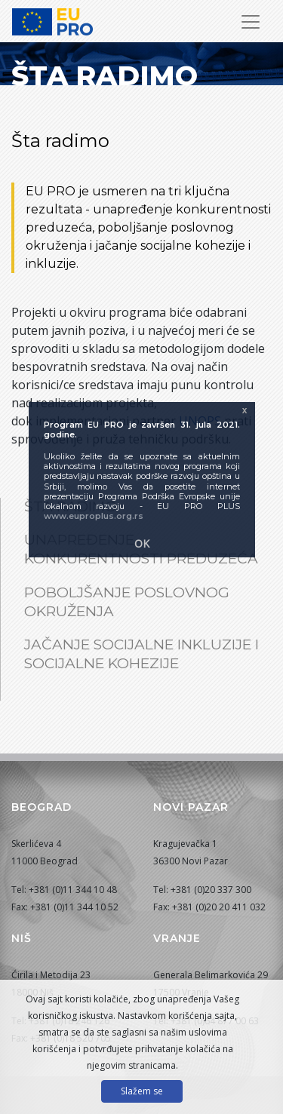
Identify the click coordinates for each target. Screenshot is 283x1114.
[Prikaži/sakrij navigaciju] (250, 22)
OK (141, 543)
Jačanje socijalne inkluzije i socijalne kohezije (141, 654)
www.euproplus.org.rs (93, 516)
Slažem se (142, 1091)
